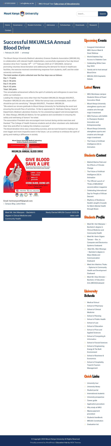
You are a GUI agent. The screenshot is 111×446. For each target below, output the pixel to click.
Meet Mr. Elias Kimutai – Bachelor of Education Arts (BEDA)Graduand (96, 280)
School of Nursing (94, 316)
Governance (17, 25)
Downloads (80, 25)
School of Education (95, 326)
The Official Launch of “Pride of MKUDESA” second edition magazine (97, 184)
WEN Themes (75, 443)
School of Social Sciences (97, 343)
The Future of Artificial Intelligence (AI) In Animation (96, 144)
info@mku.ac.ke (27, 3)
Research (93, 25)
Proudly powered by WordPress (42, 443)
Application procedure (95, 404)
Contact (8, 30)
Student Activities (34, 25)
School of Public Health (96, 319)
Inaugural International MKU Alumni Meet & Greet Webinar (96, 50)
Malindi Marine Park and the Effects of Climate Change (96, 165)
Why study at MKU (94, 407)
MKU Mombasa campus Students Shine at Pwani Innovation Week (96, 97)
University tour (92, 383)
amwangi (25, 53)
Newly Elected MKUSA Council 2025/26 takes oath (62, 214)
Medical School (93, 302)
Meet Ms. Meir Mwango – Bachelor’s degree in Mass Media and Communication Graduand (96, 255)
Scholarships (65, 25)
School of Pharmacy (95, 306)
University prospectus (95, 397)
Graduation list (93, 424)
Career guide (92, 400)
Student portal (92, 390)
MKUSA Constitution (95, 421)
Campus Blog (10, 204)
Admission (51, 25)
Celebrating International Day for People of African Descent (97, 193)
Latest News (21, 204)
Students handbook (94, 417)
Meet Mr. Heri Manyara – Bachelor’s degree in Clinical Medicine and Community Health (20, 215)
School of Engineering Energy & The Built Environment (95, 349)
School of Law (92, 323)
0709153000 (10, 3)
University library (93, 387)
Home (7, 25)
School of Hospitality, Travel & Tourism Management (95, 365)
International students (95, 393)
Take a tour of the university (67, 4)
